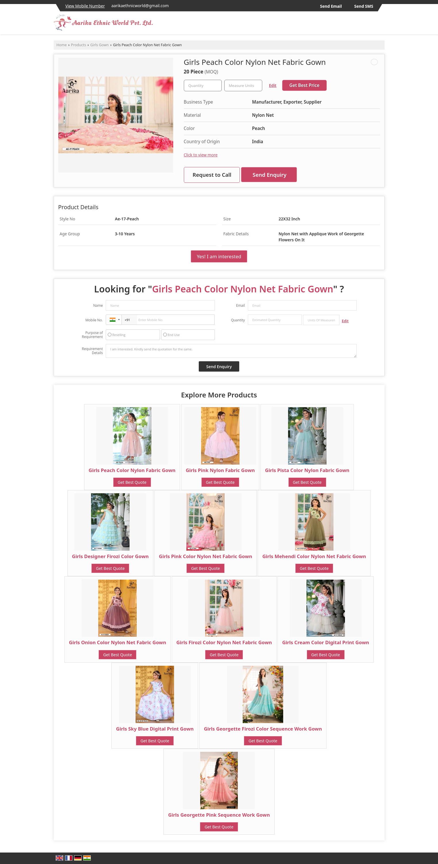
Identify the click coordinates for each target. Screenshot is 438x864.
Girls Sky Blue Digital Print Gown (155, 728)
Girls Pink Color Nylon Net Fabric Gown (205, 556)
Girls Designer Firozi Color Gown (110, 556)
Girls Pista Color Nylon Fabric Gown (307, 470)
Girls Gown (99, 44)
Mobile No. (94, 320)
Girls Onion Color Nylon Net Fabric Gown (117, 642)
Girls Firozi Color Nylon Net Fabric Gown (224, 642)
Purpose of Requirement (92, 335)
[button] (85, 6)
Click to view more (201, 155)
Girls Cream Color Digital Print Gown (325, 642)
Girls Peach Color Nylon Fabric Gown (132, 470)
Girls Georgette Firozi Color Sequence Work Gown (263, 728)
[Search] (381, 24)
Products (78, 44)
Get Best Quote (132, 482)
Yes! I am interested (219, 256)
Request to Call (212, 174)
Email (240, 305)
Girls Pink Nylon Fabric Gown (220, 470)
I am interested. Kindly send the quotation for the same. (231, 351)
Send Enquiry (270, 174)
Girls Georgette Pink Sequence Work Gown (219, 814)
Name (98, 305)
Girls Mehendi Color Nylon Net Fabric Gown (314, 556)
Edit (273, 85)
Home (62, 44)
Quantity (238, 320)
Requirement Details (92, 351)
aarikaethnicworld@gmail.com (140, 5)
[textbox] (243, 85)
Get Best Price (305, 85)
